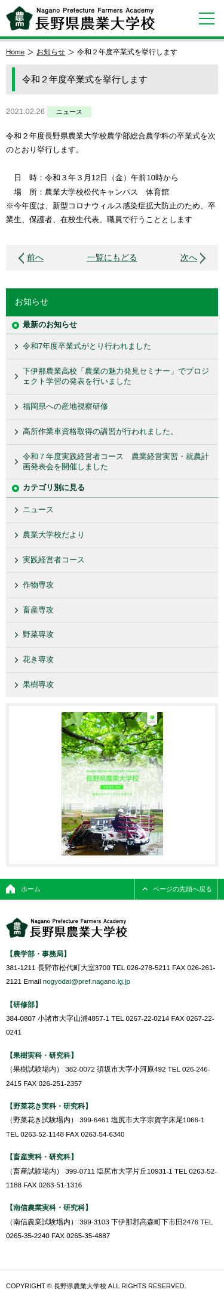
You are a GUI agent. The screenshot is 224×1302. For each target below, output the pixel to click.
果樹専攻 (38, 684)
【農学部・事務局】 (38, 954)
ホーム (31, 888)
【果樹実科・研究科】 (42, 1055)
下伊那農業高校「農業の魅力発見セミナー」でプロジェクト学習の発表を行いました (116, 376)
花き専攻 (38, 659)
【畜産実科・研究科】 (42, 1157)
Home (15, 52)
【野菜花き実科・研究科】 (49, 1106)
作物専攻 (38, 584)
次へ (188, 257)
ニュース (69, 111)
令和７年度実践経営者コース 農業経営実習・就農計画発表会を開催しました (116, 461)
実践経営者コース (54, 559)
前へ (35, 257)
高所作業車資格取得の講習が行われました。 (100, 431)
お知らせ (50, 52)
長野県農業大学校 (80, 18)
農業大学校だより (54, 534)
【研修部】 (24, 1004)
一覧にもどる (112, 257)
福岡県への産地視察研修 (65, 406)
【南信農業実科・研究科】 (49, 1207)
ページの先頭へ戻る (182, 888)
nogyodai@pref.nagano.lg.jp (86, 981)
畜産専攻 (38, 609)
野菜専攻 (38, 634)
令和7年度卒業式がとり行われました (87, 345)
